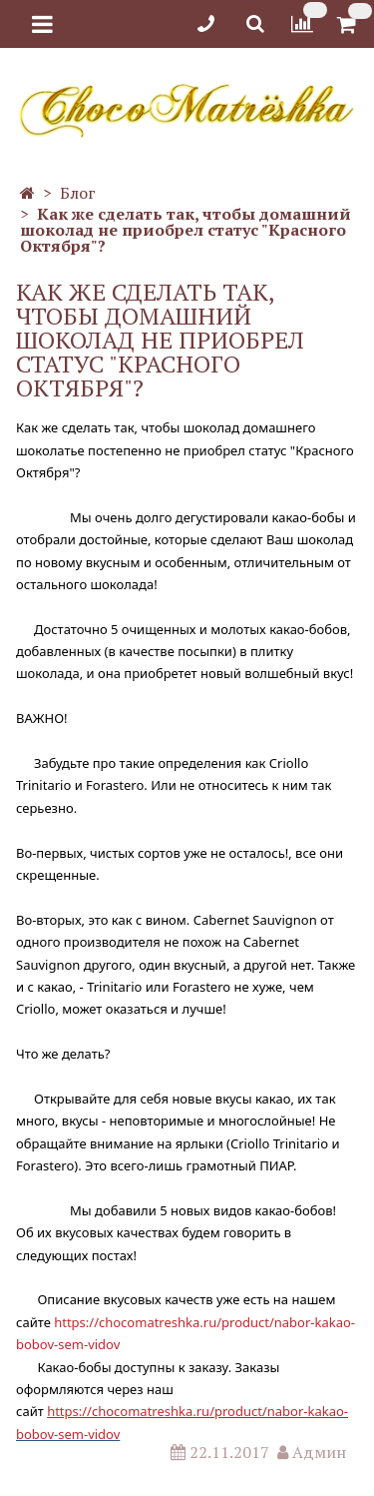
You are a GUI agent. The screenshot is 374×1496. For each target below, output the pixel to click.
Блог (78, 193)
